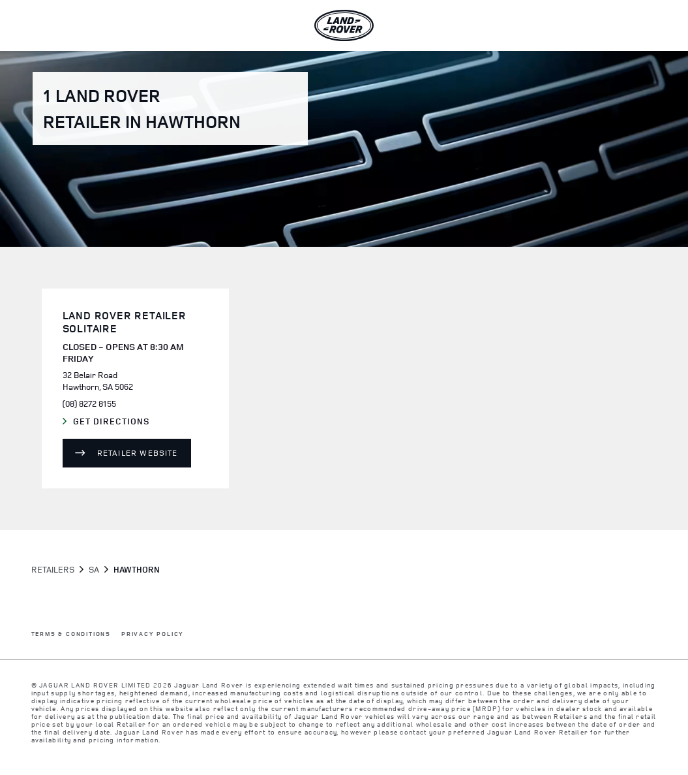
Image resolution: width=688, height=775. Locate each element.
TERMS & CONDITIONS (71, 634)
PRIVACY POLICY (152, 634)
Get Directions (117, 421)
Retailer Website (137, 452)
